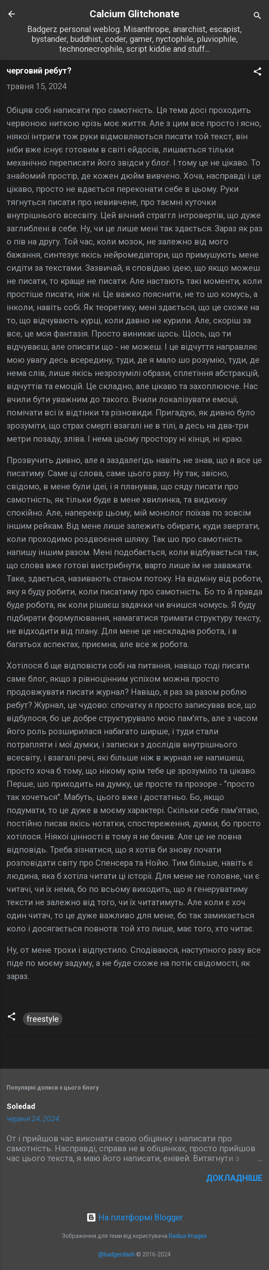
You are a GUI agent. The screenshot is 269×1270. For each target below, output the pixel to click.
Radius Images (188, 1236)
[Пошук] (257, 16)
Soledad (21, 1106)
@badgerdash (116, 1254)
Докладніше (234, 1178)
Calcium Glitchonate (134, 14)
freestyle (43, 1019)
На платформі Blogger (134, 1217)
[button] (257, 72)
